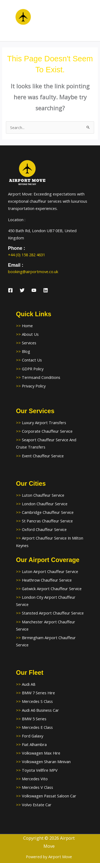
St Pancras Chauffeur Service (47, 520)
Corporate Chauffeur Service (47, 431)
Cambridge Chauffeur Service (48, 512)
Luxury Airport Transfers (44, 422)
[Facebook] (10, 290)
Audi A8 (28, 684)
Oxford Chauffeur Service (44, 529)
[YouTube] (33, 290)
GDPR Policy (32, 368)
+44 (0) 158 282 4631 (26, 254)
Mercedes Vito (35, 778)
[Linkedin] (45, 290)
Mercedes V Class (37, 787)
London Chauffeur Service (44, 503)
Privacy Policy (34, 386)
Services (29, 342)
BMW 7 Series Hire (38, 692)
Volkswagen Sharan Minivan (46, 761)
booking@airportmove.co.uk (33, 271)
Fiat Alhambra (34, 744)
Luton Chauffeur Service (43, 495)
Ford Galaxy (32, 735)
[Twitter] (22, 290)
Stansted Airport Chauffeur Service (53, 613)
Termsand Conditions (41, 377)
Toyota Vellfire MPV (40, 770)
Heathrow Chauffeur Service (47, 580)
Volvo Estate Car (36, 804)
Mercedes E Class (37, 727)
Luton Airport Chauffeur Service (50, 571)
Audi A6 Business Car (40, 710)
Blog (26, 351)
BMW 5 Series (34, 718)
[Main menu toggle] (89, 20)
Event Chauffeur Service (43, 455)
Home (27, 325)
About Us (30, 334)
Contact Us (32, 360)
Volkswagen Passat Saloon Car (49, 795)
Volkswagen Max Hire (41, 753)
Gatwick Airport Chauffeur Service (52, 588)
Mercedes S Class (37, 701)
